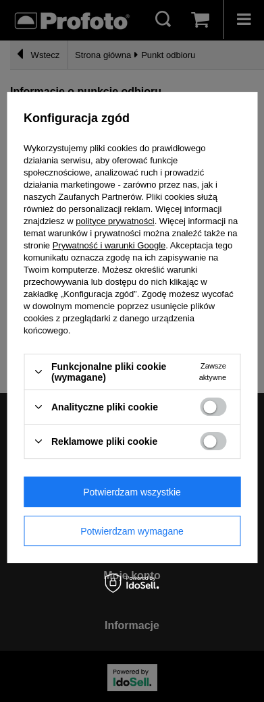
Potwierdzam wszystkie (132, 492)
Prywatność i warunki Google (109, 245)
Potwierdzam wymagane (132, 531)
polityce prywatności (115, 221)
